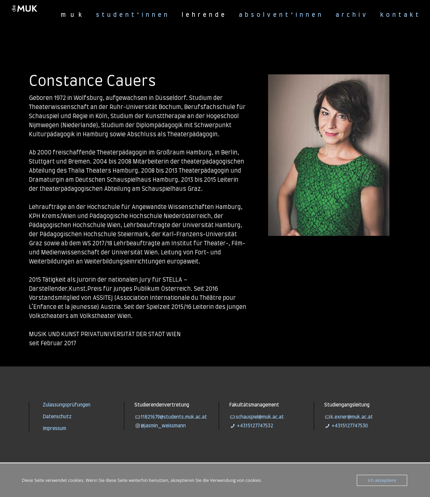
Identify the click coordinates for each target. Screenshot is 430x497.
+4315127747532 (254, 426)
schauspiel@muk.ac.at (260, 417)
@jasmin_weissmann (163, 426)
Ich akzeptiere (382, 480)
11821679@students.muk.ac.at (174, 417)
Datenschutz (57, 417)
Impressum (54, 428)
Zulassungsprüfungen (66, 405)
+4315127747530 (349, 426)
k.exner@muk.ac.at (352, 417)
